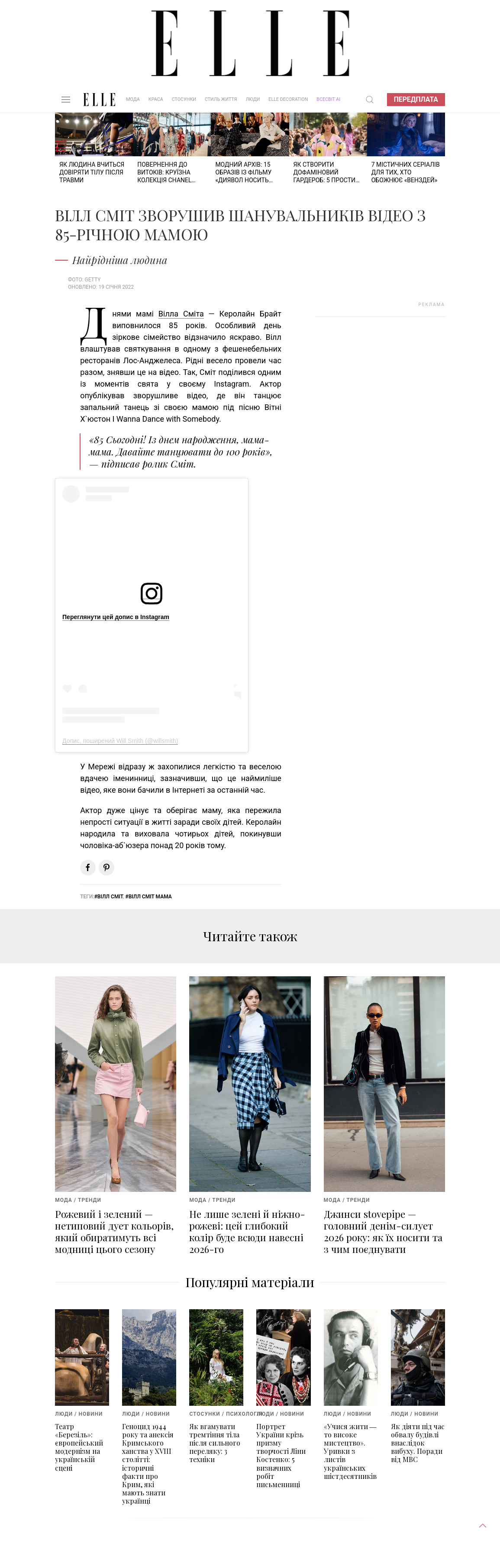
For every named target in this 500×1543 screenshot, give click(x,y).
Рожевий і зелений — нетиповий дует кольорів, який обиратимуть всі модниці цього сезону (114, 1231)
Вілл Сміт (110, 897)
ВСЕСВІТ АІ (328, 99)
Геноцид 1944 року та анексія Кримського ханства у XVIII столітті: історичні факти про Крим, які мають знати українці (148, 1464)
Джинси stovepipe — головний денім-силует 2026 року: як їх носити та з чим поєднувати (383, 1231)
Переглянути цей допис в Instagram (115, 616)
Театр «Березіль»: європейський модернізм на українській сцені (79, 1447)
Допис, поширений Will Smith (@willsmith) (120, 740)
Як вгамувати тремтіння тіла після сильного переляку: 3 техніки (214, 1443)
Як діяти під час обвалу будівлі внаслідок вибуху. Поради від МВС (418, 1443)
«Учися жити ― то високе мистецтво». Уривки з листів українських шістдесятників (350, 1451)
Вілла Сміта (181, 313)
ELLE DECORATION (288, 99)
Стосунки (184, 99)
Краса (155, 99)
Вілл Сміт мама (150, 897)
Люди (253, 99)
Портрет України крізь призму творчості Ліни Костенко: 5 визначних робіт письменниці (281, 1455)
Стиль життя (221, 99)
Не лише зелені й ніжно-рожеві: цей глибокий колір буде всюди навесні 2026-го (247, 1231)
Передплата (416, 99)
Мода (133, 99)
